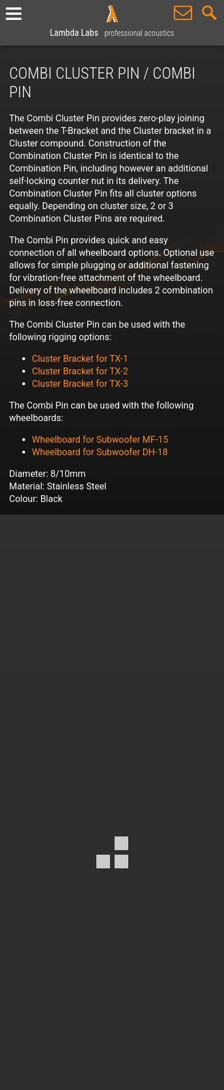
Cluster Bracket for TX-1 (80, 358)
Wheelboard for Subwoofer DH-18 (100, 452)
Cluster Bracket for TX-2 (80, 371)
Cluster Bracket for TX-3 (80, 383)
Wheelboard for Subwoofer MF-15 (100, 439)
